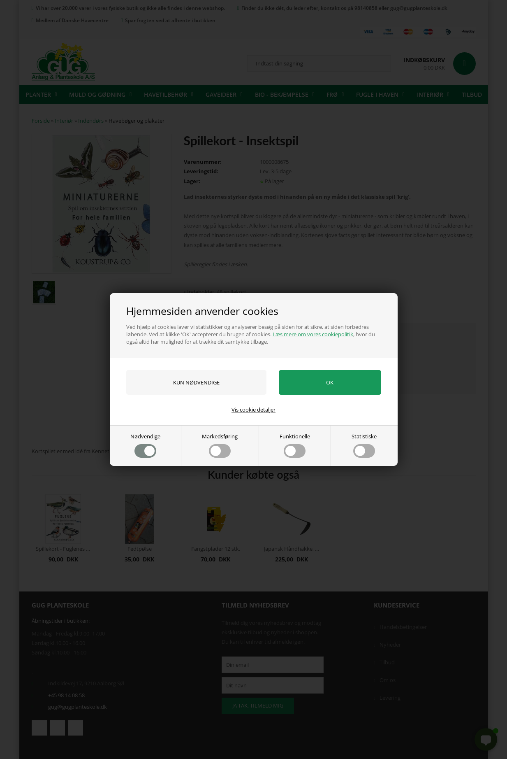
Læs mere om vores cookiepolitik (313, 334)
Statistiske (364, 445)
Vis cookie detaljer (253, 409)
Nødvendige (145, 445)
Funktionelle (295, 445)
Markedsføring (220, 445)
